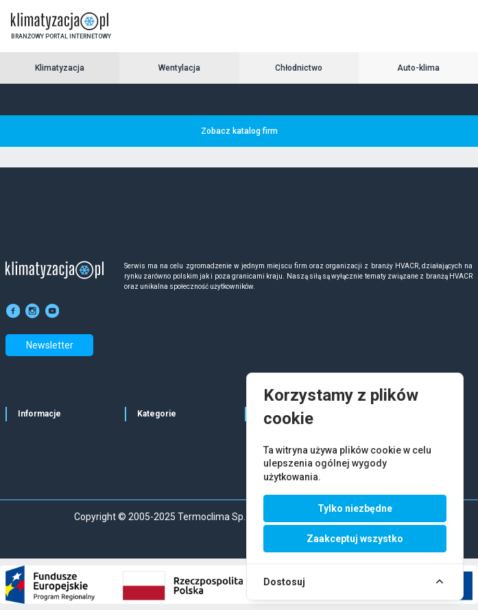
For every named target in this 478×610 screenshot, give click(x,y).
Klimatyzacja (59, 68)
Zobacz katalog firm (239, 131)
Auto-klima (418, 68)
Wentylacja (179, 68)
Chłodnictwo (298, 68)
